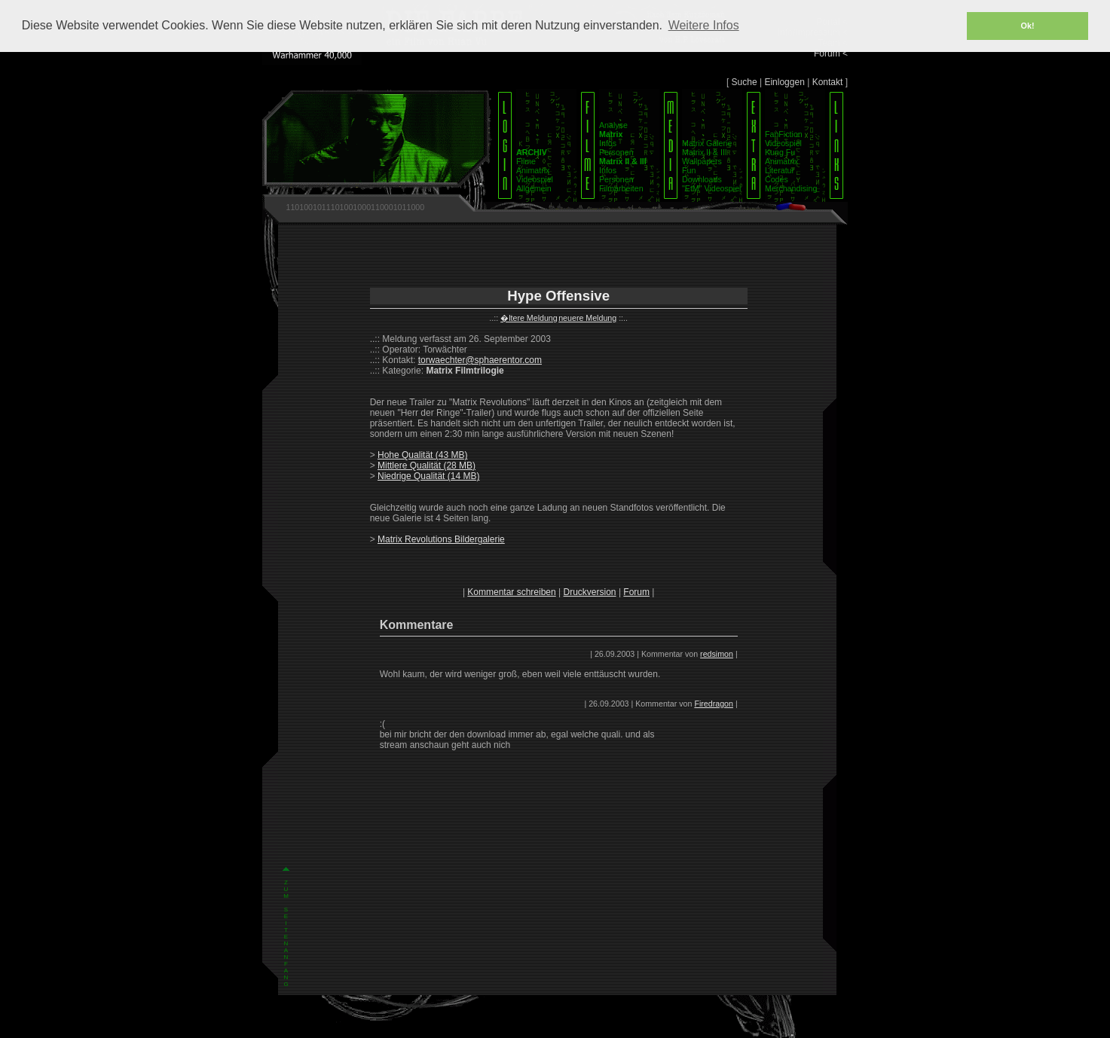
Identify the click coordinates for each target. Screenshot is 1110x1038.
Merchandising (791, 188)
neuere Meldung (587, 317)
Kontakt (827, 82)
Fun (689, 170)
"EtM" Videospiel (711, 188)
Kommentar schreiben (511, 592)
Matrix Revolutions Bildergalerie (441, 539)
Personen (616, 152)
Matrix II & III (704, 152)
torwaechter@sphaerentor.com (480, 360)
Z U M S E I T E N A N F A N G (286, 752)
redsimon (716, 653)
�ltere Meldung (529, 317)
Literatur (779, 170)
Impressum (530, 1025)
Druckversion (590, 592)
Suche (744, 82)
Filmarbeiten (621, 188)
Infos (607, 143)
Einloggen (784, 82)
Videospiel (534, 179)
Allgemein (534, 188)
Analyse (613, 125)
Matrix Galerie (707, 143)
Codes (776, 179)
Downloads (702, 179)
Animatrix (532, 170)
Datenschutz (576, 1025)
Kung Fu (780, 152)
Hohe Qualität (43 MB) (422, 455)
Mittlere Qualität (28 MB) (426, 465)
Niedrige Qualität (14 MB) (428, 476)
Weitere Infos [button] (703, 25)
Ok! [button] (1028, 25)
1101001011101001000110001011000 (355, 207)
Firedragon (713, 703)
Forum (636, 592)
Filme (526, 161)
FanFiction (784, 134)
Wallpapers (702, 161)
